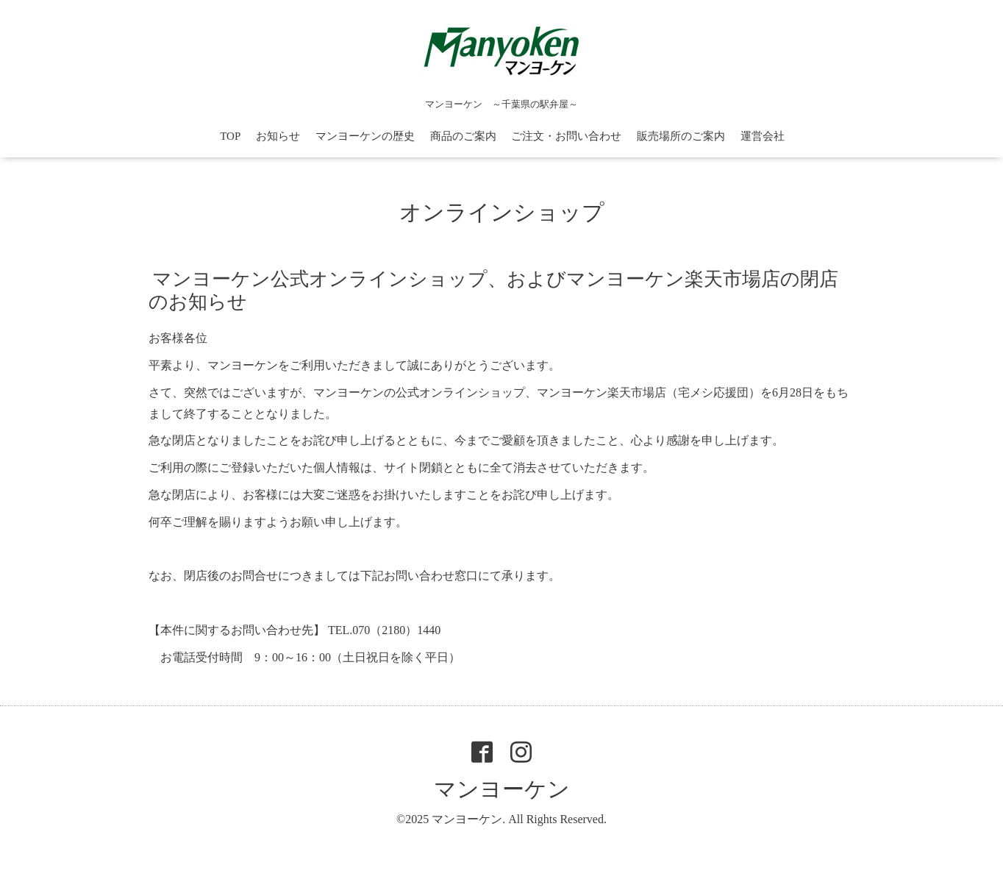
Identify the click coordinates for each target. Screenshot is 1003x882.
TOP (230, 136)
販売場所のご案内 (681, 136)
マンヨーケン (502, 789)
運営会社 (762, 136)
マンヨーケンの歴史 (365, 136)
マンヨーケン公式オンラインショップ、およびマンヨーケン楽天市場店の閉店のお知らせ (493, 290)
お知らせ (278, 136)
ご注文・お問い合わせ (566, 136)
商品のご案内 (463, 136)
